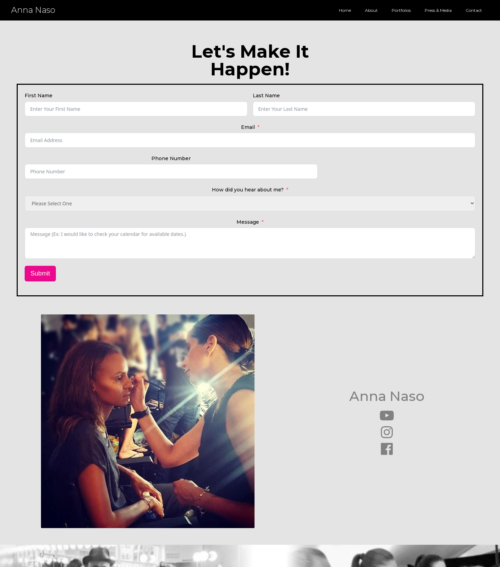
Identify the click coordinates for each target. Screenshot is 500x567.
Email (248, 127)
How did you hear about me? (248, 190)
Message (247, 222)
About (371, 10)
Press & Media (438, 10)
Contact (474, 10)
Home (345, 10)
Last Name (266, 95)
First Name (38, 95)
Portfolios (401, 10)
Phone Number (171, 158)
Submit (40, 273)
